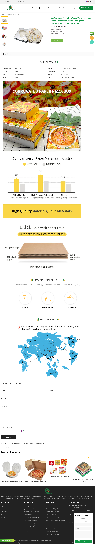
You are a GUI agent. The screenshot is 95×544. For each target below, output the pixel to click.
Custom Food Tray (51, 526)
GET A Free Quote (86, 8)
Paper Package (10, 14)
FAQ (2, 514)
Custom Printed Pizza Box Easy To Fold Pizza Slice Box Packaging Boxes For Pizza (83, 480)
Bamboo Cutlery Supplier (30, 523)
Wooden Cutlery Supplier (30, 520)
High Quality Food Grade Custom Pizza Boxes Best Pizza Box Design (22, 447)
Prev (2, 49)
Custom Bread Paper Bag (52, 509)
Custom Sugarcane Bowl (52, 517)
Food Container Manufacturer (31, 511)
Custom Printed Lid (51, 514)
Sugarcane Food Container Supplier (33, 517)
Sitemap (26, 531)
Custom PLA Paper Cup (52, 506)
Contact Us (3, 517)
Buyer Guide (4, 506)
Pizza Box (19, 14)
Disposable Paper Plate (52, 531)
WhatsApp (4, 398)
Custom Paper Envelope (52, 534)
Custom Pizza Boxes (51, 523)
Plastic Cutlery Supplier (30, 526)
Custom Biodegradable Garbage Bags (56, 520)
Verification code (6, 427)
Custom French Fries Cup (52, 511)
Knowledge (4, 511)
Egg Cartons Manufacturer (30, 509)
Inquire (56, 41)
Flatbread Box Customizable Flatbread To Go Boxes (35, 482)
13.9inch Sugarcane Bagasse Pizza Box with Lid (12, 482)
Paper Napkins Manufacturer (31, 506)
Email (3, 390)
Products (3, 509)
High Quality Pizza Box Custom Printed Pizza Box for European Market (25, 443)
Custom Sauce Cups (51, 528)
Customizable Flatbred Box (31, 528)
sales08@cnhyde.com (22, 2)
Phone (51, 390)
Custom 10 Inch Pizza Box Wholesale (59, 476)
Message (4, 407)
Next (6, 49)
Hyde (92, 38)
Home (3, 14)
